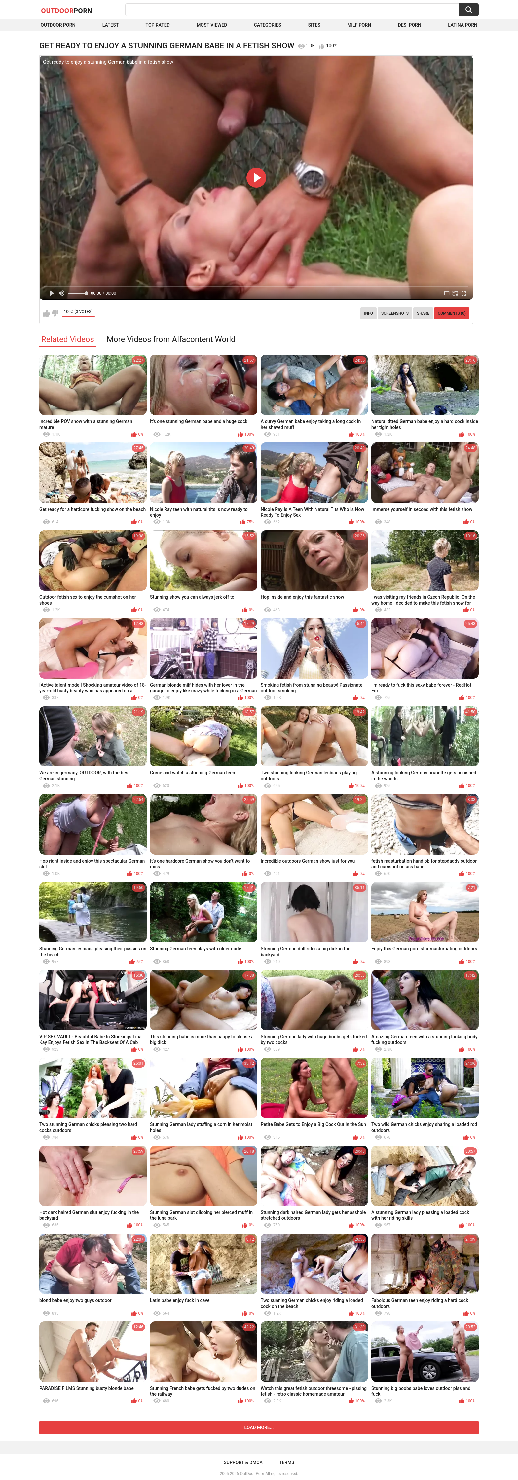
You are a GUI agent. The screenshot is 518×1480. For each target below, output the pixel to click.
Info (368, 313)
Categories (267, 25)
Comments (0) (452, 313)
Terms (286, 1462)
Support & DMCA (243, 1462)
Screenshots (395, 313)
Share (423, 313)
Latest (110, 25)
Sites (314, 25)
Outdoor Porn (58, 25)
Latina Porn (462, 25)
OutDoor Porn (252, 1473)
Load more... (259, 1427)
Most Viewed (212, 25)
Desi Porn (409, 25)
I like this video (46, 313)
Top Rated (158, 25)
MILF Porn (359, 25)
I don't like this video (55, 313)
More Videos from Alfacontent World (171, 339)
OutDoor (66, 10)
